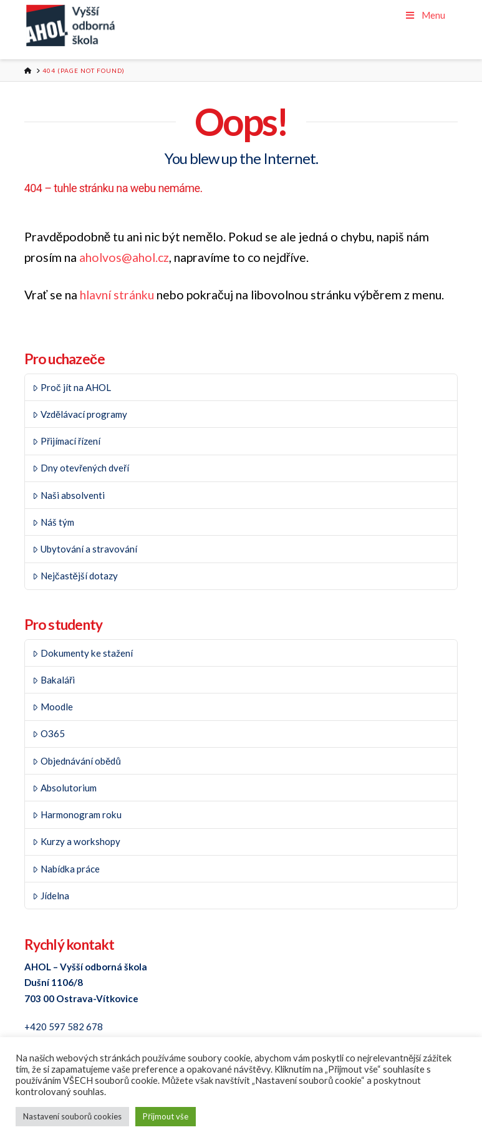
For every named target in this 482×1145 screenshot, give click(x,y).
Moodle (52, 706)
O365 (48, 733)
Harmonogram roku (77, 814)
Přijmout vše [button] (165, 1116)
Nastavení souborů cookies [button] (72, 1116)
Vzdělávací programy (79, 414)
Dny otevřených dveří (80, 467)
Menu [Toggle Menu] (425, 15)
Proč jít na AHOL (71, 387)
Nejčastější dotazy (74, 575)
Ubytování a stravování (84, 548)
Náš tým (53, 522)
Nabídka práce (66, 868)
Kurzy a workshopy (76, 841)
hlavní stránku (117, 294)
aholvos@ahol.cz (124, 257)
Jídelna (50, 895)
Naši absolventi (68, 495)
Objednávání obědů (76, 760)
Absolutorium (64, 787)
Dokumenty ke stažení (82, 653)
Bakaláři (53, 679)
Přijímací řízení (66, 441)
